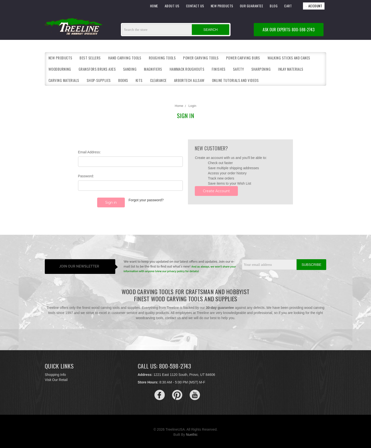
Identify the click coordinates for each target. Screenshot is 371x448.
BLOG (274, 5)
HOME (154, 5)
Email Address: (89, 152)
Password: (86, 176)
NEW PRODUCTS (222, 5)
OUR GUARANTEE (251, 5)
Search (210, 30)
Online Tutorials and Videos (235, 80)
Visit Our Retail (56, 378)
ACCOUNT (313, 5)
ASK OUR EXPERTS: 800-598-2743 (288, 30)
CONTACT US (195, 5)
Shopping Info (55, 373)
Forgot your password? (145, 200)
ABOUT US (172, 5)
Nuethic (191, 433)
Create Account (216, 191)
